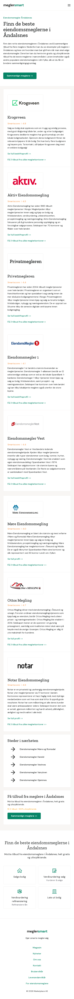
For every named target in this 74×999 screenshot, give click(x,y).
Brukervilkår (37, 971)
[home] (13, 5)
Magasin (37, 947)
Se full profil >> (15, 558)
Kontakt (37, 965)
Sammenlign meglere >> (20, 75)
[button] (69, 5)
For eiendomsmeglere (37, 983)
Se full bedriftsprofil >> (19, 153)
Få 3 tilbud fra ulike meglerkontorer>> (26, 159)
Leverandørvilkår (37, 977)
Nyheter (37, 953)
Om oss (37, 959)
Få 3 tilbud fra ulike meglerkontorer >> (26, 564)
